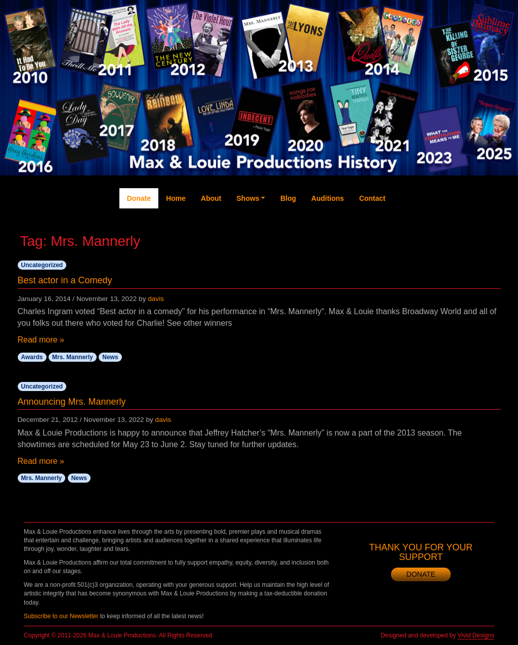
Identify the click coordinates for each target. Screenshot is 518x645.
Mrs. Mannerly (72, 357)
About (211, 198)
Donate (139, 198)
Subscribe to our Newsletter (61, 616)
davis (156, 299)
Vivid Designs (476, 635)
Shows (248, 198)
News (110, 357)
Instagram (464, 238)
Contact (372, 198)
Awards (32, 357)
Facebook (403, 233)
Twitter (423, 223)
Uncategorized (42, 265)
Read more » (41, 339)
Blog (288, 198)
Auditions (327, 198)
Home (176, 198)
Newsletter (484, 238)
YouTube (443, 228)
